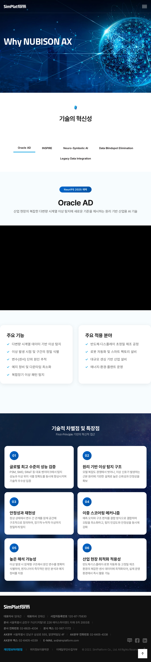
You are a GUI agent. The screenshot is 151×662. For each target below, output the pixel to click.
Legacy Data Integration (75, 158)
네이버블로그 (129, 640)
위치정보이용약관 (39, 649)
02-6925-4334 (29, 628)
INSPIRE (47, 148)
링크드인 (144, 640)
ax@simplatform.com (66, 640)
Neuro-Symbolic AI (75, 148)
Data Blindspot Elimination (116, 148)
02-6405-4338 (99, 634)
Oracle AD (24, 147)
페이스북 (137, 640)
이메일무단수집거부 (66, 649)
